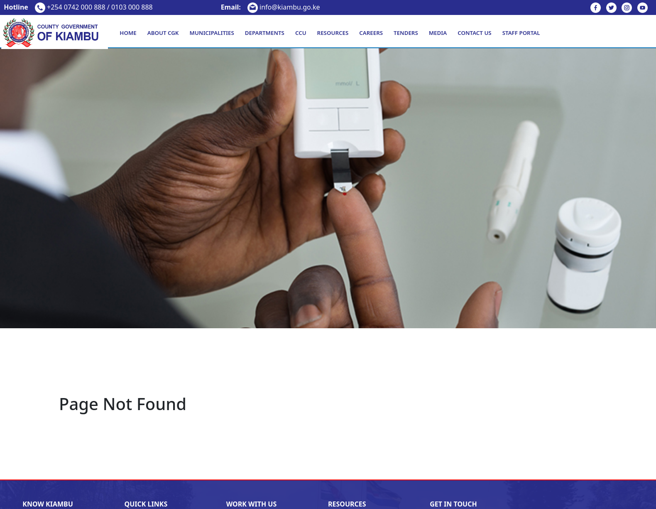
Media (438, 33)
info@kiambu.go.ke (270, 7)
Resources (333, 33)
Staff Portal (521, 33)
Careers (371, 33)
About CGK (163, 33)
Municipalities (212, 33)
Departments (264, 33)
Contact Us (474, 33)
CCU (300, 33)
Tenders (406, 33)
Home (128, 33)
